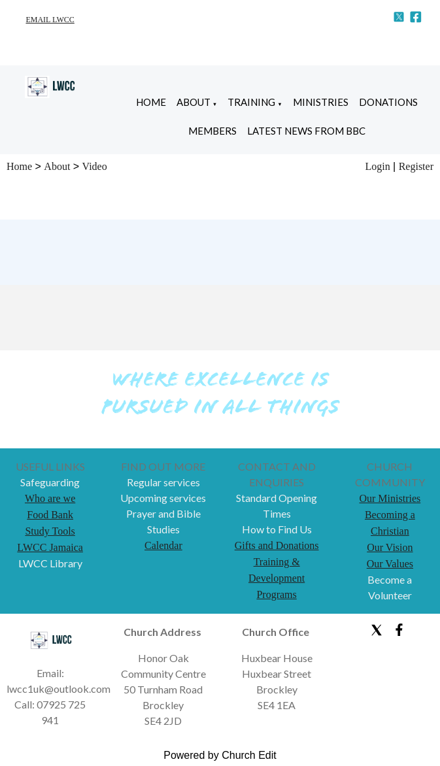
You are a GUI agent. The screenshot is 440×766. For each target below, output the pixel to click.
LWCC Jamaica (50, 547)
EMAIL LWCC (49, 19)
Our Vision (390, 547)
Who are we (50, 498)
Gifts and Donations (277, 545)
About (194, 102)
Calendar (163, 545)
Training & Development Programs (276, 578)
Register (416, 166)
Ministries (320, 102)
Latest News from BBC (306, 131)
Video (94, 166)
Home (151, 102)
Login (377, 166)
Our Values (390, 563)
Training (251, 102)
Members (212, 131)
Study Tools (50, 531)
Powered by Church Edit (220, 755)
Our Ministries (389, 498)
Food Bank (50, 514)
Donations (388, 102)
